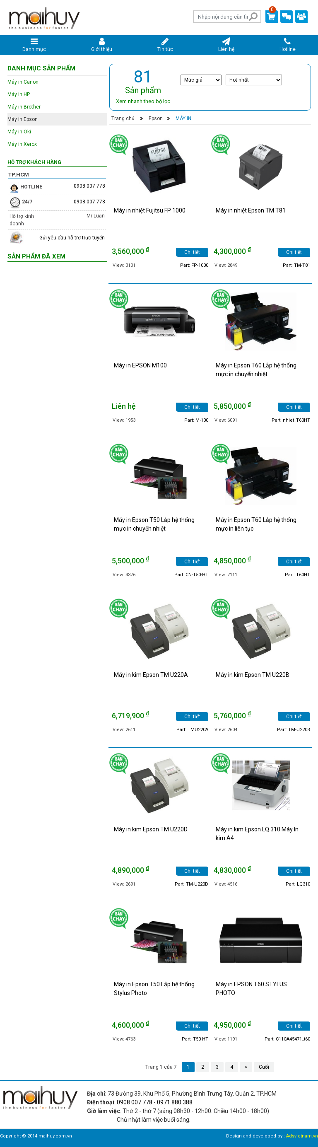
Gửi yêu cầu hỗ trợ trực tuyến (72, 238)
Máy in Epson (22, 119)
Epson (156, 118)
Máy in (183, 118)
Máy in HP (18, 94)
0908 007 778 (89, 186)
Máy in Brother (24, 107)
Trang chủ (123, 118)
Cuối (264, 1067)
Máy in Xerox (22, 144)
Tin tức (165, 44)
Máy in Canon (23, 82)
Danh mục (34, 44)
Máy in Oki (19, 132)
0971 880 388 (175, 1102)
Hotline (287, 44)
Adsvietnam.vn (302, 1136)
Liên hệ (226, 44)
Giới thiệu (102, 44)
